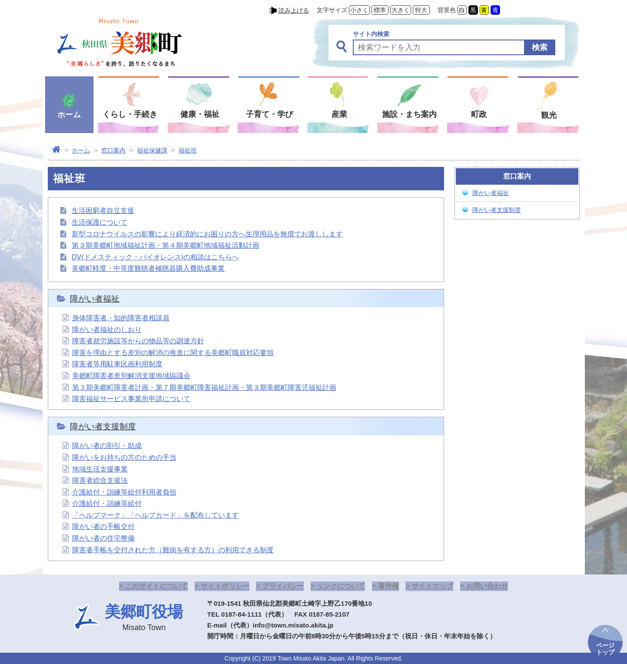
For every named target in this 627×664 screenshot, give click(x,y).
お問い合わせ (487, 586)
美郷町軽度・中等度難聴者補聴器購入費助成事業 (148, 268)
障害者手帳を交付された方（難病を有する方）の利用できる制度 (173, 550)
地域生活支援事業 (100, 469)
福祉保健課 (152, 150)
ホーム (81, 150)
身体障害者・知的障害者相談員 (120, 318)
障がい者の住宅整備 (103, 538)
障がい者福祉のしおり (107, 329)
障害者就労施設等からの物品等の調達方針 (138, 341)
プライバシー (283, 586)
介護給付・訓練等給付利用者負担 (124, 492)
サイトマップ (432, 586)
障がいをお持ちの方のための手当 (124, 457)
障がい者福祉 (94, 298)
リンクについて (340, 586)
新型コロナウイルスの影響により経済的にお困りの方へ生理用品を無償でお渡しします (207, 234)
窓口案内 (113, 150)
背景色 (447, 10)
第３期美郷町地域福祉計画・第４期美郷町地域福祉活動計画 (165, 245)
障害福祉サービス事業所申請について (131, 398)
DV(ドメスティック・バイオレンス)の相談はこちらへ (155, 257)
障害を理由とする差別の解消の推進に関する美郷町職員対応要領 (173, 352)
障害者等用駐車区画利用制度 (117, 364)
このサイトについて (156, 586)
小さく (359, 10)
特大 (421, 10)
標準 (380, 10)
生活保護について (99, 222)
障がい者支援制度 (103, 426)
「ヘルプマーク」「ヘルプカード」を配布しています (155, 515)
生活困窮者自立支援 (103, 210)
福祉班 (188, 150)
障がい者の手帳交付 (103, 526)
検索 (539, 47)
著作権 (388, 586)
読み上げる (294, 10)
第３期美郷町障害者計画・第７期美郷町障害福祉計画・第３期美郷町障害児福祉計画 (204, 387)
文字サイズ (332, 10)
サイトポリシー (225, 586)
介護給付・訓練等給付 (107, 503)
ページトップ (605, 649)
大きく (400, 10)
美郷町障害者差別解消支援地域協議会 (131, 375)
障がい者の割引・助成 (107, 445)
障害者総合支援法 (100, 480)
